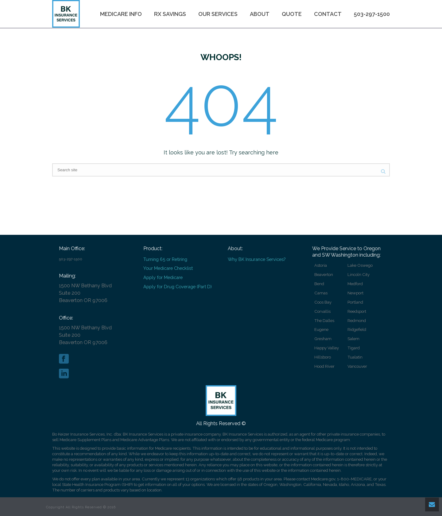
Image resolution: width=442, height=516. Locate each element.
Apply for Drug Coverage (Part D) (177, 286)
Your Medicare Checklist (168, 268)
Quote (292, 14)
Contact (328, 14)
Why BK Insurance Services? (256, 259)
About (259, 14)
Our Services (218, 14)
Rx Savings (170, 14)
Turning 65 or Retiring (165, 259)
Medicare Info (121, 14)
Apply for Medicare (163, 277)
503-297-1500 (372, 14)
